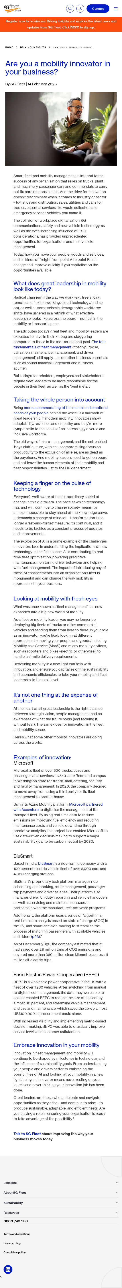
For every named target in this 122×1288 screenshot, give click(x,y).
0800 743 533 (16, 1221)
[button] (80, 9)
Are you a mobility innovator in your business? (73, 47)
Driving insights (33, 47)
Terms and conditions (17, 1234)
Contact (98, 9)
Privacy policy (12, 1243)
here (74, 27)
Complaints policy (15, 1252)
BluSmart (46, 863)
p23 (35, 936)
